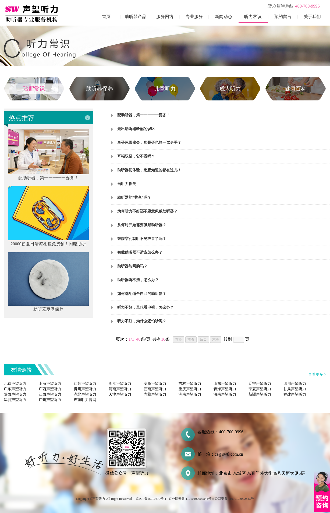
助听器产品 (135, 16)
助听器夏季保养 (48, 309)
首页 (106, 16)
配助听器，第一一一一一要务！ (48, 178)
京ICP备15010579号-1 (151, 499)
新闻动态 (223, 16)
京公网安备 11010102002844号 (190, 499)
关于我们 (312, 16)
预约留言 (283, 16)
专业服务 (194, 16)
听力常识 (252, 16)
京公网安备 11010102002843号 (232, 499)
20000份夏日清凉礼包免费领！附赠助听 (48, 244)
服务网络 (164, 16)
